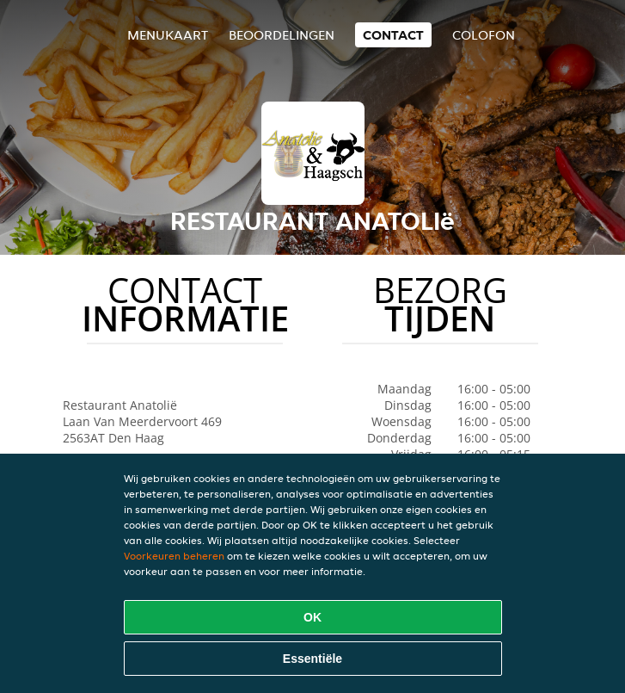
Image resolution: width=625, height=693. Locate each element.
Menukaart (167, 35)
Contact (393, 35)
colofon (483, 35)
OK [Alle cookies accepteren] (312, 617)
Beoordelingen (281, 35)
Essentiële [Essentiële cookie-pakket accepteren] (312, 658)
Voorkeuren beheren (174, 555)
